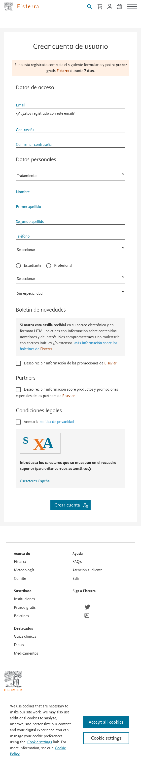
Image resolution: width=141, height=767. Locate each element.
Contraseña (25, 129)
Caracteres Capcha (35, 481)
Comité (20, 578)
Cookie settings (39, 742)
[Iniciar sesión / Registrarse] (109, 6)
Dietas (19, 645)
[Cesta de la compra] (99, 6)
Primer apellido (28, 206)
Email (20, 105)
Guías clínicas (25, 636)
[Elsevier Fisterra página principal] (22, 6)
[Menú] (132, 6)
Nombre (23, 192)
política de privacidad (56, 422)
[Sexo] (70, 174)
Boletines (21, 616)
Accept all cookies (106, 722)
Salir (76, 578)
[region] (70, 730)
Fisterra (20, 561)
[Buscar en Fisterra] (89, 6)
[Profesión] (70, 277)
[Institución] (119, 6)
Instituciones (24, 599)
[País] (70, 248)
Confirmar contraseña (34, 144)
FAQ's (77, 561)
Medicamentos (26, 653)
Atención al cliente (87, 570)
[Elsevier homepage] (13, 681)
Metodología (24, 570)
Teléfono (23, 236)
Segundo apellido (30, 221)
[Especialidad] (70, 291)
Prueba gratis (24, 607)
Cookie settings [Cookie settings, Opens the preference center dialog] (106, 738)
